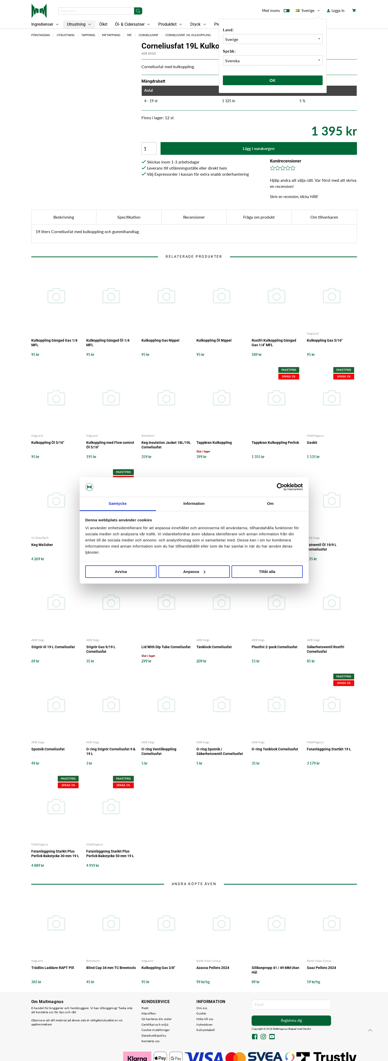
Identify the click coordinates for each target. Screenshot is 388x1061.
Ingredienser (45, 24)
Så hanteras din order (156, 1019)
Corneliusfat (149, 35)
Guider (201, 1013)
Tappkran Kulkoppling (214, 443)
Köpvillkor (148, 1013)
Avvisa (121, 571)
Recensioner (194, 217)
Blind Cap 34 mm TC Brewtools (111, 968)
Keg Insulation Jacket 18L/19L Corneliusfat (166, 445)
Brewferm (147, 435)
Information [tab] (194, 503)
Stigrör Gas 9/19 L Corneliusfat (101, 649)
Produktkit (170, 24)
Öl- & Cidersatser (133, 24)
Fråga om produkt (259, 217)
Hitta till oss (204, 1019)
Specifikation (128, 217)
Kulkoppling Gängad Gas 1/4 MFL (54, 342)
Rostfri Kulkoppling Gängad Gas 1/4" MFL (274, 342)
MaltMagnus (315, 435)
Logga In (335, 10)
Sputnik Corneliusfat (48, 749)
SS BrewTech (40, 538)
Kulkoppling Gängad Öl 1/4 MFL (108, 342)
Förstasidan (40, 35)
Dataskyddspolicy (153, 1035)
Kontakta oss (150, 1041)
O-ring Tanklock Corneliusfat (275, 749)
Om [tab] (270, 503)
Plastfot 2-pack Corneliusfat (274, 647)
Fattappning (111, 35)
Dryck (198, 24)
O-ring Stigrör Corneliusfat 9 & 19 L (110, 751)
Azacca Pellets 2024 (212, 968)
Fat (129, 35)
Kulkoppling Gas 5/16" (324, 340)
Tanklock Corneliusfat (214, 647)
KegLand (313, 333)
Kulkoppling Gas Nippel (160, 340)
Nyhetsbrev (204, 1024)
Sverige (308, 10)
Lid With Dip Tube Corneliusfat (166, 647)
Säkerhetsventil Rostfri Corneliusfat (325, 649)
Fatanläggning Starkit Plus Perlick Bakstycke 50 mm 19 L (110, 853)
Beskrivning (63, 217)
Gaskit (312, 443)
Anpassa (194, 571)
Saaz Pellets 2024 (321, 968)
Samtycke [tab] (118, 503)
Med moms (276, 11)
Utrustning (79, 24)
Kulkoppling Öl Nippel (214, 340)
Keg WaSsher (42, 545)
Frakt (145, 1008)
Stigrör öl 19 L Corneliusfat (53, 647)
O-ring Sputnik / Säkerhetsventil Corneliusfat (219, 751)
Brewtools (93, 961)
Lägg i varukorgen (259, 148)
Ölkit (103, 24)
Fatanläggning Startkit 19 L (329, 749)
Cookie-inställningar (155, 1030)
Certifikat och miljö (154, 1024)
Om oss (201, 1008)
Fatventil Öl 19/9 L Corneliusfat (322, 547)
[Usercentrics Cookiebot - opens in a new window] (280, 487)
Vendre (307, 1028)
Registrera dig (291, 1020)
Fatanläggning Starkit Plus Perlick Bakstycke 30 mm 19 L (55, 853)
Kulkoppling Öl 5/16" (47, 443)
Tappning (88, 35)
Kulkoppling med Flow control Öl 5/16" (110, 445)
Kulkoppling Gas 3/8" (158, 968)
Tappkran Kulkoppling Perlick (275, 443)
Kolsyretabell (205, 1030)
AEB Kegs (148, 53)
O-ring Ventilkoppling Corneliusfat (158, 751)
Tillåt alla (267, 571)
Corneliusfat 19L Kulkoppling (188, 35)
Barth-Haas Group (208, 961)
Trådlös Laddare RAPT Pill (52, 968)
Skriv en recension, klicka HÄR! (294, 196)
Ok (272, 80)
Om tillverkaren (324, 217)
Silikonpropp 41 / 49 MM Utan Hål (275, 970)
